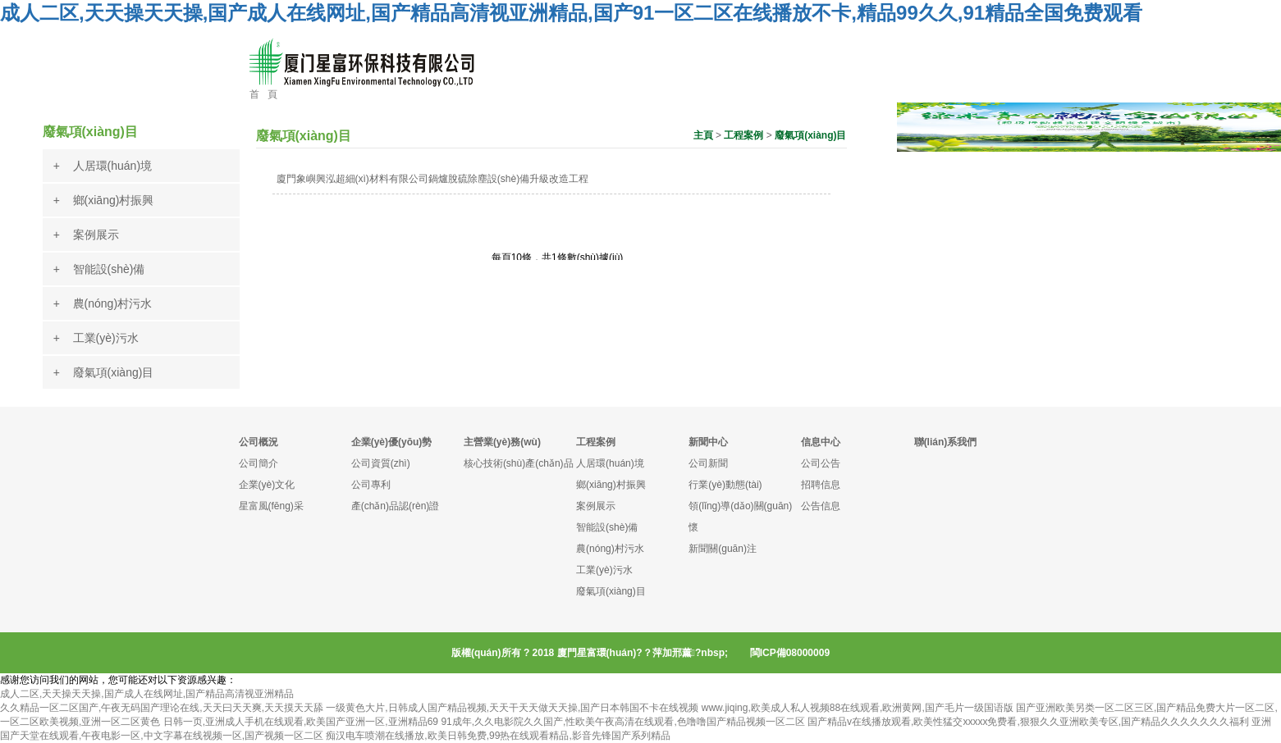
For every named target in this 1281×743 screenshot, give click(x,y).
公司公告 (820, 463)
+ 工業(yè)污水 (96, 337)
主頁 (703, 135)
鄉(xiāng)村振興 (611, 484)
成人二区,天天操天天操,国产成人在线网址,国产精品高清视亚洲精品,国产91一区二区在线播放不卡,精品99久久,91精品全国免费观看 (571, 13)
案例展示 (595, 506)
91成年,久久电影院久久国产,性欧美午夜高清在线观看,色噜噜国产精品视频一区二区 (622, 721)
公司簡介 (258, 463)
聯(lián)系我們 (945, 442)
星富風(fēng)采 (271, 506)
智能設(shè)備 (607, 527)
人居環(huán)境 (610, 463)
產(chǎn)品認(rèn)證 (395, 506)
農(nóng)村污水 (610, 548)
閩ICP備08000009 (790, 653)
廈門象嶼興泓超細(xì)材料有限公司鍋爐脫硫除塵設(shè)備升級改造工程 (433, 179)
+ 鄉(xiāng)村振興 (103, 200)
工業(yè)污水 (604, 570)
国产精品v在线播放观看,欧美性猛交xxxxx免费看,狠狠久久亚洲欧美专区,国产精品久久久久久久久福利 (1028, 721)
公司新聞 (708, 463)
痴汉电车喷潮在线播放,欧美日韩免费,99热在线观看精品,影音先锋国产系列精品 (498, 735)
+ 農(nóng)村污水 (102, 303)
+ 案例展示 (86, 234)
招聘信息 (820, 484)
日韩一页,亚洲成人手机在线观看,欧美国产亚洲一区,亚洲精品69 (300, 721)
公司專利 (371, 484)
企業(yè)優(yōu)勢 (391, 442)
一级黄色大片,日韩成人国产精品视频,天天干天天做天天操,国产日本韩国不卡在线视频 (512, 707)
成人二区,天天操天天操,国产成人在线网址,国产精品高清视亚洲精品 (147, 694)
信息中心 (820, 442)
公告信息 (820, 506)
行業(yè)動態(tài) (725, 484)
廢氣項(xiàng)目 (810, 135)
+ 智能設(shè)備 (99, 269)
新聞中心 (708, 442)
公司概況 (258, 442)
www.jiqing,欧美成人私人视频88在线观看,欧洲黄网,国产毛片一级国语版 (857, 707)
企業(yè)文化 (267, 484)
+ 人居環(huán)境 (102, 165)
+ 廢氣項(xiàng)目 (103, 372)
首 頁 (263, 94)
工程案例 (743, 135)
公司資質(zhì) (380, 463)
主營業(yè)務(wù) (502, 442)
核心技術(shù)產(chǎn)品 (519, 463)
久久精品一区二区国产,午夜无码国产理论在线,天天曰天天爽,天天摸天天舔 (161, 707)
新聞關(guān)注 (723, 548)
